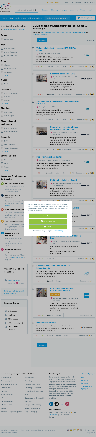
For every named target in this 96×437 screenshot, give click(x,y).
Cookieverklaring (58, 231)
